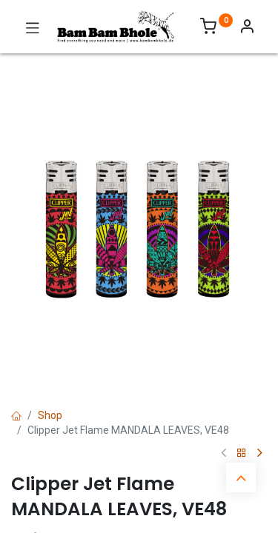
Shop (50, 415)
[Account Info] (247, 28)
